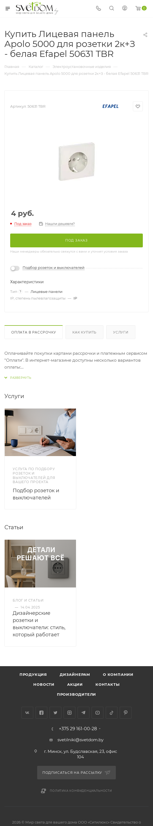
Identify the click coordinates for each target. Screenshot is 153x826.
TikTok (112, 713)
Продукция (33, 674)
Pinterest (126, 713)
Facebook (41, 713)
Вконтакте (27, 713)
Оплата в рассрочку (33, 332)
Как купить (84, 332)
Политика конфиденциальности (81, 791)
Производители (76, 694)
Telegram (83, 713)
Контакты (107, 684)
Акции (75, 684)
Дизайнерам (75, 674)
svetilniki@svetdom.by (80, 739)
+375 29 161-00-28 (78, 729)
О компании (118, 674)
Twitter (55, 713)
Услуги (121, 332)
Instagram (69, 713)
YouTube (97, 713)
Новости (43, 684)
